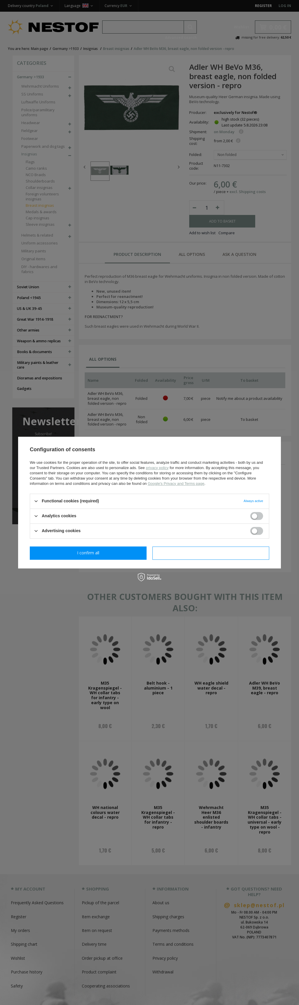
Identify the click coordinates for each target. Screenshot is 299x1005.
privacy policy (157, 468)
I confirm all (211, 553)
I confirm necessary (88, 553)
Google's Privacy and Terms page (176, 483)
